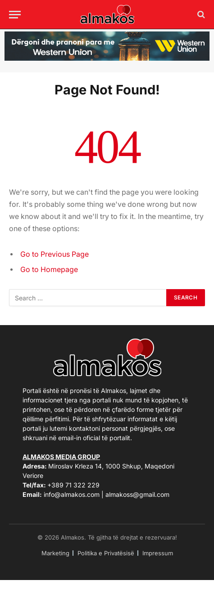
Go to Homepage (49, 269)
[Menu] (15, 14)
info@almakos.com (72, 494)
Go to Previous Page (54, 254)
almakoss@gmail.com (137, 494)
